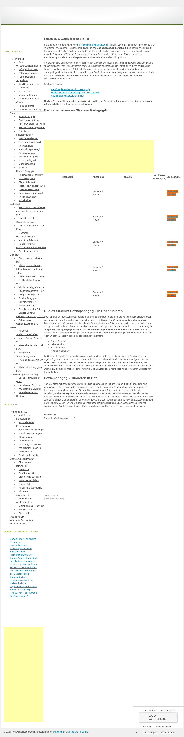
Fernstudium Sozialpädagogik (93, 44)
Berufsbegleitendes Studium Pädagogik (70, 89)
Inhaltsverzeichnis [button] (53, 84)
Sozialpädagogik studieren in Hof (67, 96)
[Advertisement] (99, 156)
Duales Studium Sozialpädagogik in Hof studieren (75, 92)
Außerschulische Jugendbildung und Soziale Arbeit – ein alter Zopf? (23, 586)
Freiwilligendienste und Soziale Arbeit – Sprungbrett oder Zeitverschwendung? (24, 558)
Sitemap (84, 731)
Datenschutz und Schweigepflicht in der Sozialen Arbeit (21, 548)
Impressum (58, 731)
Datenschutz (72, 731)
